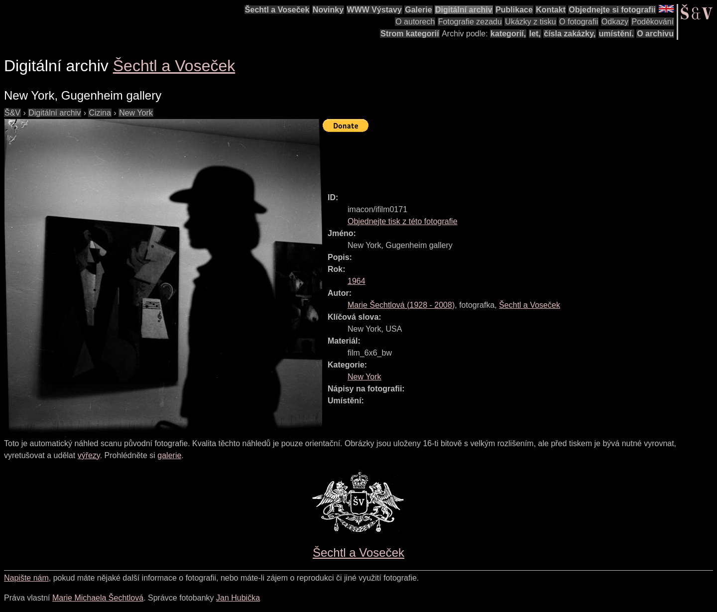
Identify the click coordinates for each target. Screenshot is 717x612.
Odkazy (614, 21)
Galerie (418, 9)
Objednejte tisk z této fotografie (403, 221)
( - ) (401, 305)
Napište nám (26, 578)
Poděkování (652, 21)
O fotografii (578, 21)
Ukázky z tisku (530, 21)
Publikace (514, 9)
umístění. (616, 33)
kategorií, (508, 33)
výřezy (89, 455)
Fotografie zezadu (470, 21)
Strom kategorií (409, 33)
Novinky (328, 9)
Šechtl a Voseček (277, 9)
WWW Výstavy (374, 9)
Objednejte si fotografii (612, 9)
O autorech (415, 21)
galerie (169, 455)
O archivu (655, 33)
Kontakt (551, 9)
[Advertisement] (504, 157)
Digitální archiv (463, 9)
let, (535, 33)
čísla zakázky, (570, 33)
